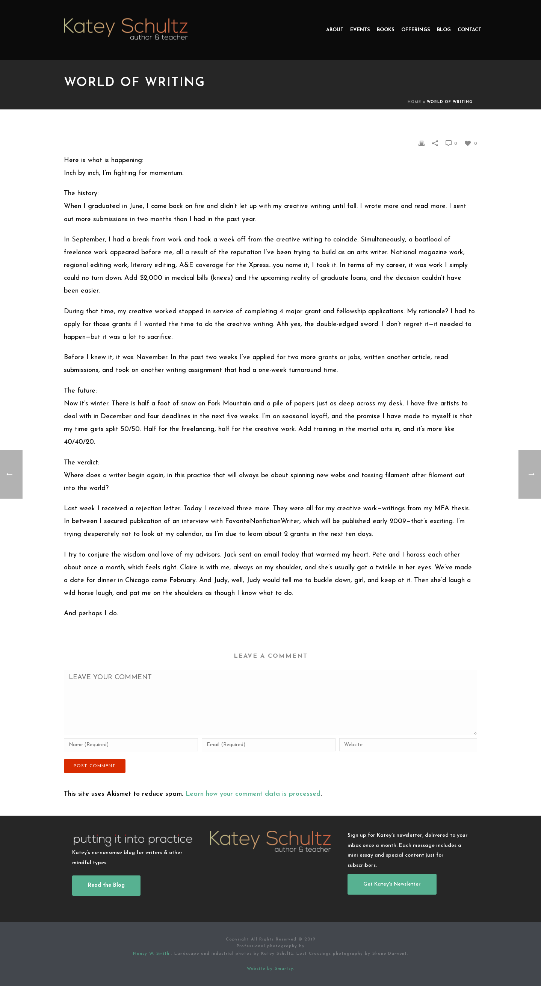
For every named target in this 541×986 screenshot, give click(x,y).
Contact (469, 29)
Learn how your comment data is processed (253, 794)
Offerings (415, 29)
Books (385, 29)
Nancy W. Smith (152, 954)
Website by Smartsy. (271, 969)
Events (360, 29)
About (334, 29)
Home (414, 102)
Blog (444, 29)
